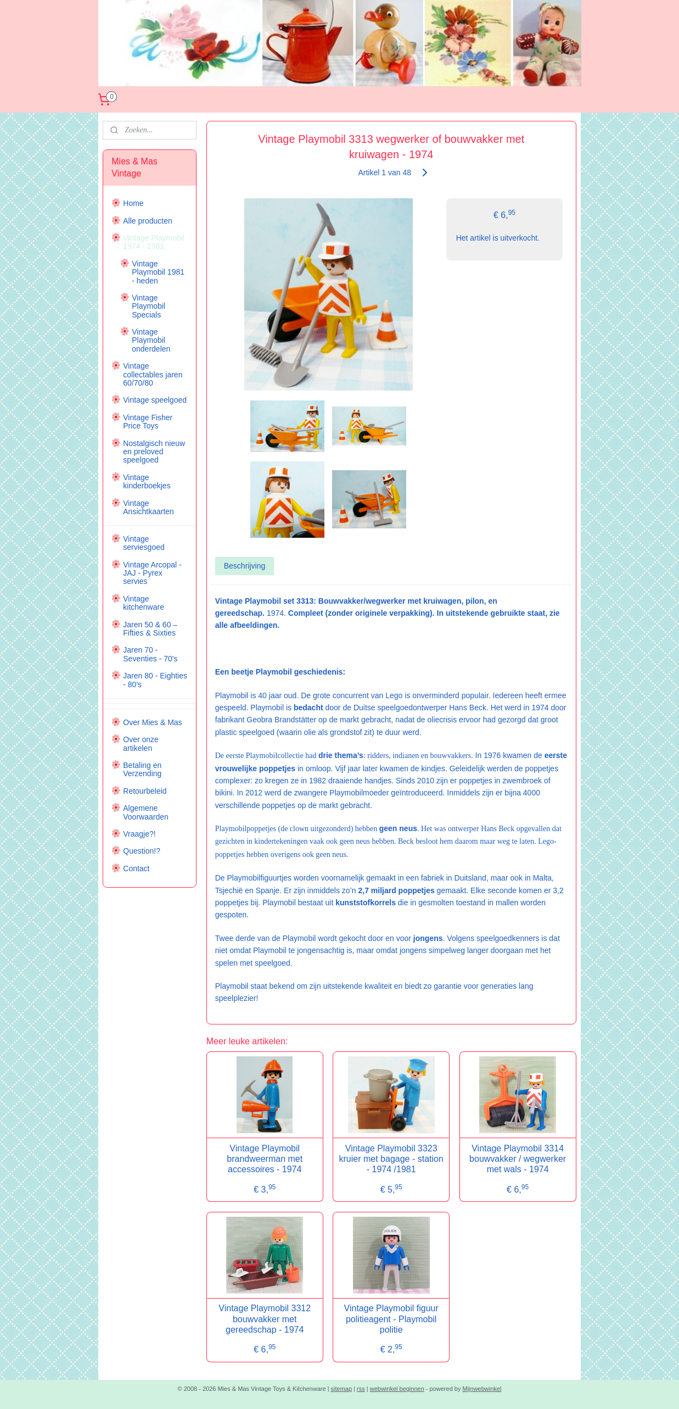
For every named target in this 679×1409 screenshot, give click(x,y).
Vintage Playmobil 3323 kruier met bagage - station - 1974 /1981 (391, 1159)
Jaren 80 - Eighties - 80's (155, 679)
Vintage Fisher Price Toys (147, 421)
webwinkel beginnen (397, 1388)
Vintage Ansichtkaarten (148, 507)
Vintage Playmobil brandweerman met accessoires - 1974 (264, 1159)
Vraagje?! (139, 833)
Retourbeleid (144, 791)
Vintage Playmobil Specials (148, 306)
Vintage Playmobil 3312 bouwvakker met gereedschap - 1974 (264, 1319)
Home (133, 203)
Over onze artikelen (141, 743)
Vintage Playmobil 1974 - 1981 (153, 241)
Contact (136, 868)
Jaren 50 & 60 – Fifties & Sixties (150, 628)
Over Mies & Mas (152, 722)
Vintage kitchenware (143, 602)
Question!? (141, 850)
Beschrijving (244, 565)
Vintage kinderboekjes (146, 481)
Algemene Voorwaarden (146, 812)
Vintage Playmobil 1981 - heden (158, 272)
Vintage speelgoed (155, 400)
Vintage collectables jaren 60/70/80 (152, 374)
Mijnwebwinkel (482, 1388)
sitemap (341, 1388)
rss (361, 1388)
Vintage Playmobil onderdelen (151, 340)
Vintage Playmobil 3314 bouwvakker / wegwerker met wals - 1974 (517, 1159)
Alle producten (147, 220)
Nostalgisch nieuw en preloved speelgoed (154, 452)
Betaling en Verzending (142, 769)
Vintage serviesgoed (144, 543)
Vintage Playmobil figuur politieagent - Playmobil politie (391, 1319)
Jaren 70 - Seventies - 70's (150, 653)
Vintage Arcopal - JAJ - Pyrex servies (152, 573)
